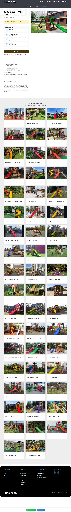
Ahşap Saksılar (22, 487)
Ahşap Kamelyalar (23, 488)
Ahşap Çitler (22, 499)
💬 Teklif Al (16, 51)
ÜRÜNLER (48, 1)
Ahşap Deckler (22, 497)
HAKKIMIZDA (54, 1)
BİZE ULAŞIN (64, 1)
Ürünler (4, 490)
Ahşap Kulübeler (23, 490)
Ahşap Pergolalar (23, 495)
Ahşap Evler (22, 492)
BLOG (59, 1)
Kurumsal (4, 488)
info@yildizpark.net (40, 487)
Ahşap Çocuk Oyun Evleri (24, 501)
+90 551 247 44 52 (40, 490)
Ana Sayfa (42, 1)
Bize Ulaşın (5, 492)
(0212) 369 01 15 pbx (40, 488)
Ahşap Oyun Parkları (14, 48)
